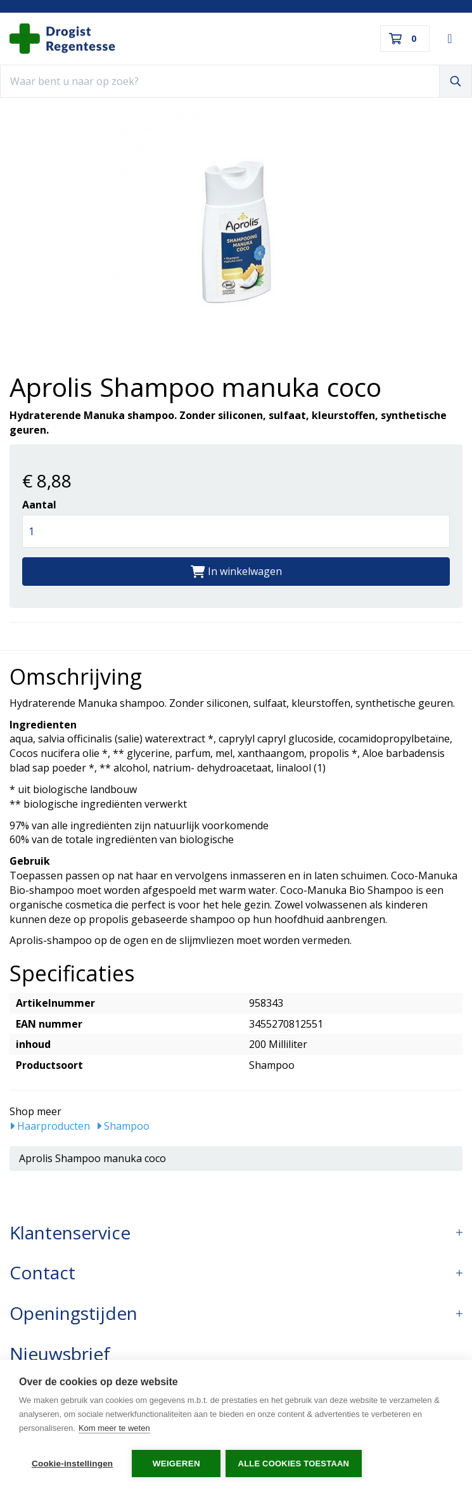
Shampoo (123, 1126)
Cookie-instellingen (72, 1463)
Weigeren (176, 1463)
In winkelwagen (236, 571)
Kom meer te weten (114, 1430)
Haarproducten (50, 1126)
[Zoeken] (455, 81)
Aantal (39, 505)
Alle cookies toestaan (295, 1463)
